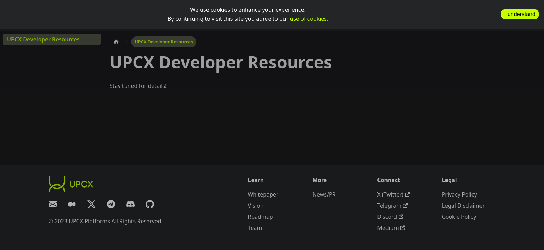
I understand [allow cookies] (519, 14)
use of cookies (308, 19)
